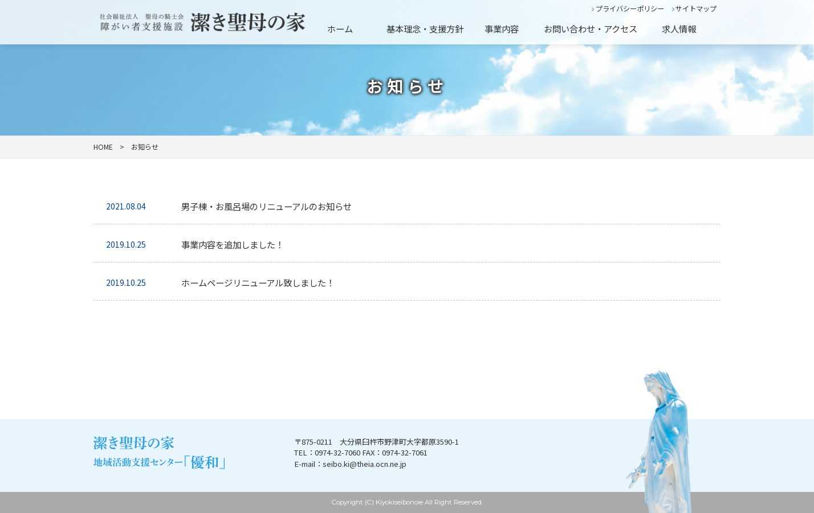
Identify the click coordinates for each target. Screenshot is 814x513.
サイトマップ (694, 8)
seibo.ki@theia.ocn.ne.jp (364, 463)
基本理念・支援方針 (424, 28)
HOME (103, 147)
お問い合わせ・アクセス (590, 28)
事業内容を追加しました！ (232, 244)
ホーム (340, 28)
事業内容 (502, 28)
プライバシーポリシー (628, 8)
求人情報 (679, 28)
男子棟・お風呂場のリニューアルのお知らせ (266, 206)
